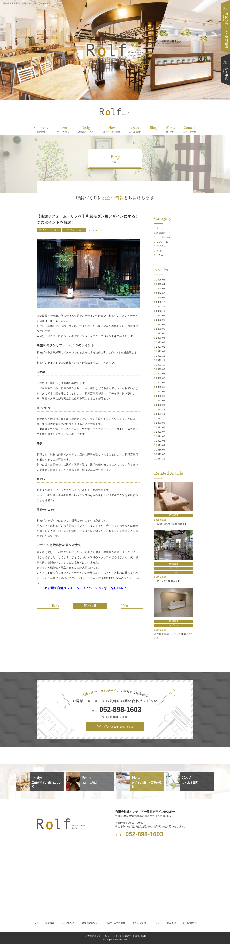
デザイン (161, 246)
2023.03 (160, 342)
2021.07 (160, 432)
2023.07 (160, 324)
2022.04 (160, 391)
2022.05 (160, 387)
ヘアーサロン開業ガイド (167, 581)
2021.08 (160, 427)
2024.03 (160, 288)
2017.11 (160, 458)
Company (41, 129)
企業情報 (49, 922)
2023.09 (160, 315)
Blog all (90, 605)
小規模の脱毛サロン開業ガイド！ (171, 523)
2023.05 (160, 333)
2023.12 (160, 302)
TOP (35, 922)
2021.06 (160, 436)
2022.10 (160, 364)
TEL (115, 710)
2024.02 (160, 293)
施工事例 (171, 922)
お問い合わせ (190, 922)
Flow (111, 129)
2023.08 (160, 320)
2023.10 (160, 311)
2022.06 (160, 382)
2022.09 (160, 369)
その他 (159, 250)
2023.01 (160, 351)
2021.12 (160, 409)
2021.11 (160, 414)
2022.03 (160, 396)
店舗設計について (91, 922)
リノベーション (49, 230)
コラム (159, 255)
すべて (159, 228)
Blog (153, 129)
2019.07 (160, 449)
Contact (189, 129)
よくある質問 (139, 922)
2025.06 (160, 279)
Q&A (135, 129)
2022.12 (160, 355)
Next (124, 605)
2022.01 (160, 405)
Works (170, 129)
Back (55, 605)
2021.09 (160, 423)
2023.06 (160, 329)
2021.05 (160, 440)
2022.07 (160, 378)
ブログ (156, 922)
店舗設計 (161, 233)
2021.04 (160, 445)
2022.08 (160, 373)
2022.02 (160, 400)
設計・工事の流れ (116, 922)
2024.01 (160, 297)
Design (86, 129)
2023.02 (160, 347)
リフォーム (73, 230)
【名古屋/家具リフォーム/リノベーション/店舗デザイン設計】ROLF (115, 936)
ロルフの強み (68, 922)
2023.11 (160, 306)
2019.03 (160, 454)
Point (63, 129)
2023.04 (160, 338)
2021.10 (160, 418)
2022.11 (160, 360)
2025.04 (160, 284)
